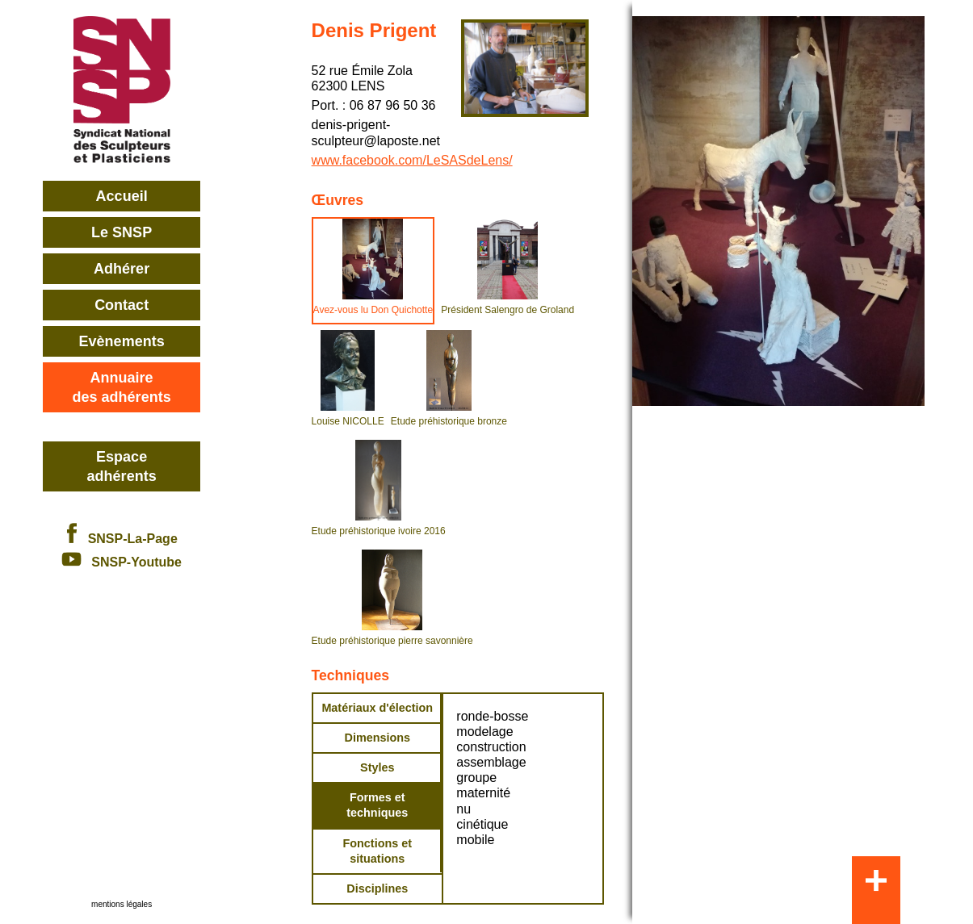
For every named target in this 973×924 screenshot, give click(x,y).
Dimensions (377, 737)
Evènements (122, 341)
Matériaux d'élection (377, 707)
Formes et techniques (377, 805)
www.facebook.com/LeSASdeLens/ (412, 160)
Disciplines (377, 888)
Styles (377, 767)
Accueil (122, 196)
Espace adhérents (122, 466)
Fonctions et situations (378, 851)
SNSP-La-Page (121, 539)
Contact (121, 305)
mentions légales (121, 904)
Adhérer (121, 269)
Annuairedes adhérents (122, 387)
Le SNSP (121, 232)
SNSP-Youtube (121, 562)
